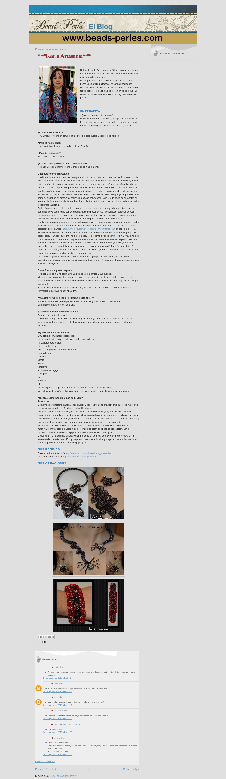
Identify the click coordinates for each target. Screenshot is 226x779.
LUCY (56, 667)
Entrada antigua (131, 769)
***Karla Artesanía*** (64, 56)
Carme (57, 684)
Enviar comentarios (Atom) (63, 776)
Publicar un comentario (45, 761)
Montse (57, 738)
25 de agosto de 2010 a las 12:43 (57, 755)
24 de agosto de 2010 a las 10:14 (57, 678)
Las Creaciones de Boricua (65, 724)
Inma (56, 697)
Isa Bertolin (59, 711)
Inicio (90, 769)
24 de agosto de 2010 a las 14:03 (57, 718)
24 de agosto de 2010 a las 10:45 (57, 705)
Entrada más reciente (46, 769)
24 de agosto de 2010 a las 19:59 (57, 732)
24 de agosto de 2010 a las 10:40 (57, 691)
